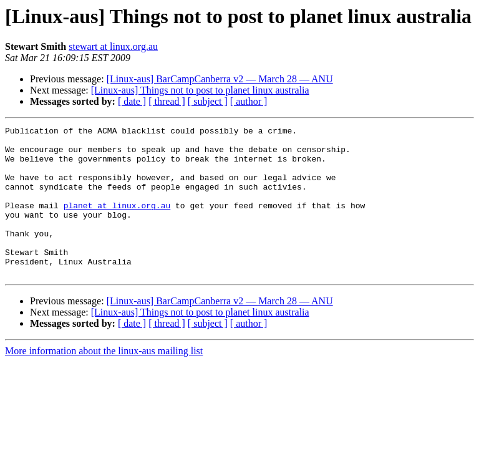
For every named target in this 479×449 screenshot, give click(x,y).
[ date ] (132, 101)
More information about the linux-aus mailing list (104, 380)
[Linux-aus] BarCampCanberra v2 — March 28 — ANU (220, 79)
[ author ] (249, 101)
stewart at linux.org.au (113, 46)
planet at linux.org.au (117, 222)
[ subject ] (208, 101)
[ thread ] (166, 101)
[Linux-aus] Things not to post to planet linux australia (200, 90)
